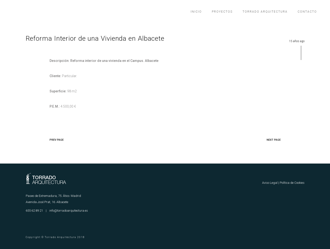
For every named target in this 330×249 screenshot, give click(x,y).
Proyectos (222, 11)
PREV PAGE (57, 139)
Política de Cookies (292, 182)
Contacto (307, 11)
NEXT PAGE (274, 139)
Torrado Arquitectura (265, 11)
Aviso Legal (270, 182)
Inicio (196, 11)
